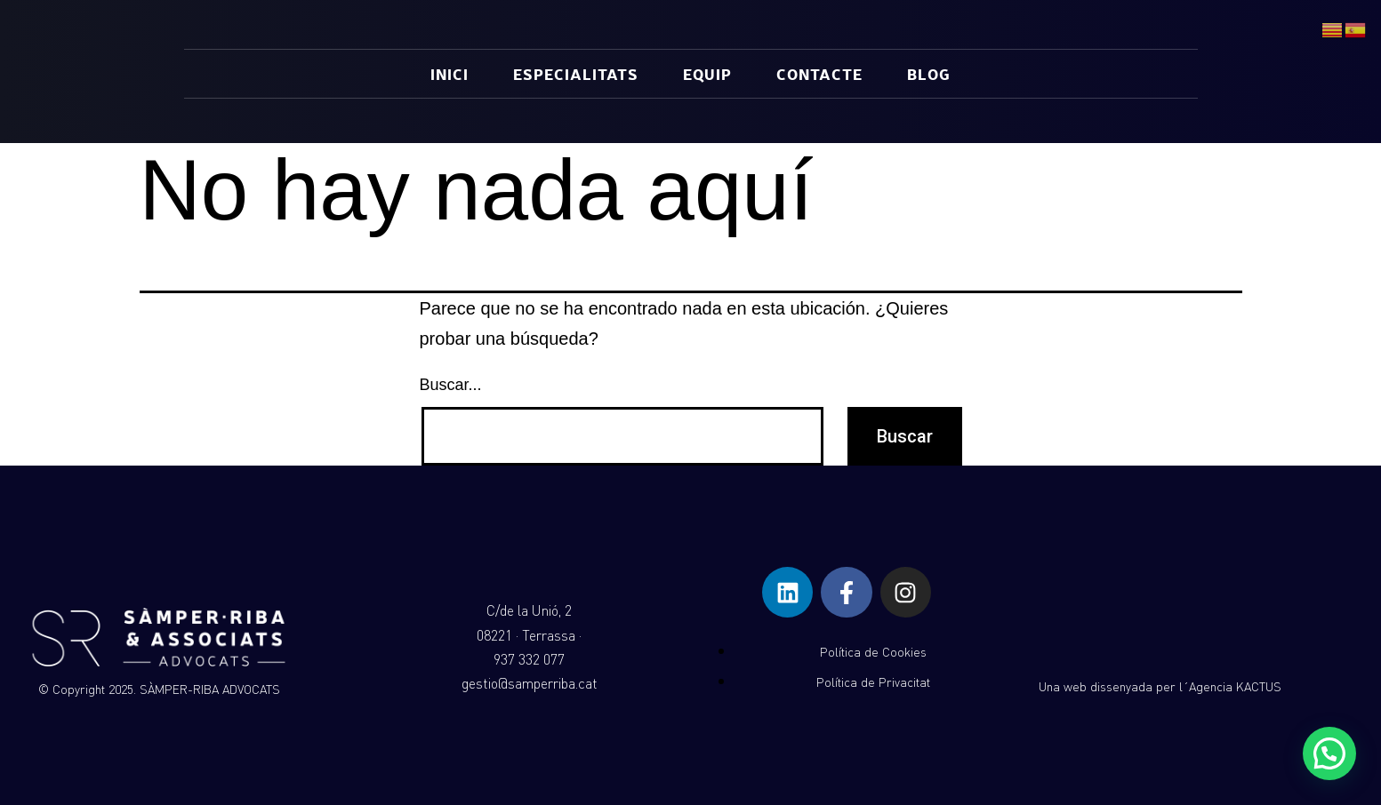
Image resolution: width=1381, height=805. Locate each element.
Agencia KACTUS (1235, 686)
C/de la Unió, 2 (529, 610)
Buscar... (451, 385)
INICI (449, 74)
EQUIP (707, 74)
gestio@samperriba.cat (530, 683)
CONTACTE (819, 74)
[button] (1329, 753)
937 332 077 (529, 659)
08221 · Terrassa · (529, 635)
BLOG (929, 74)
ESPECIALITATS (575, 74)
